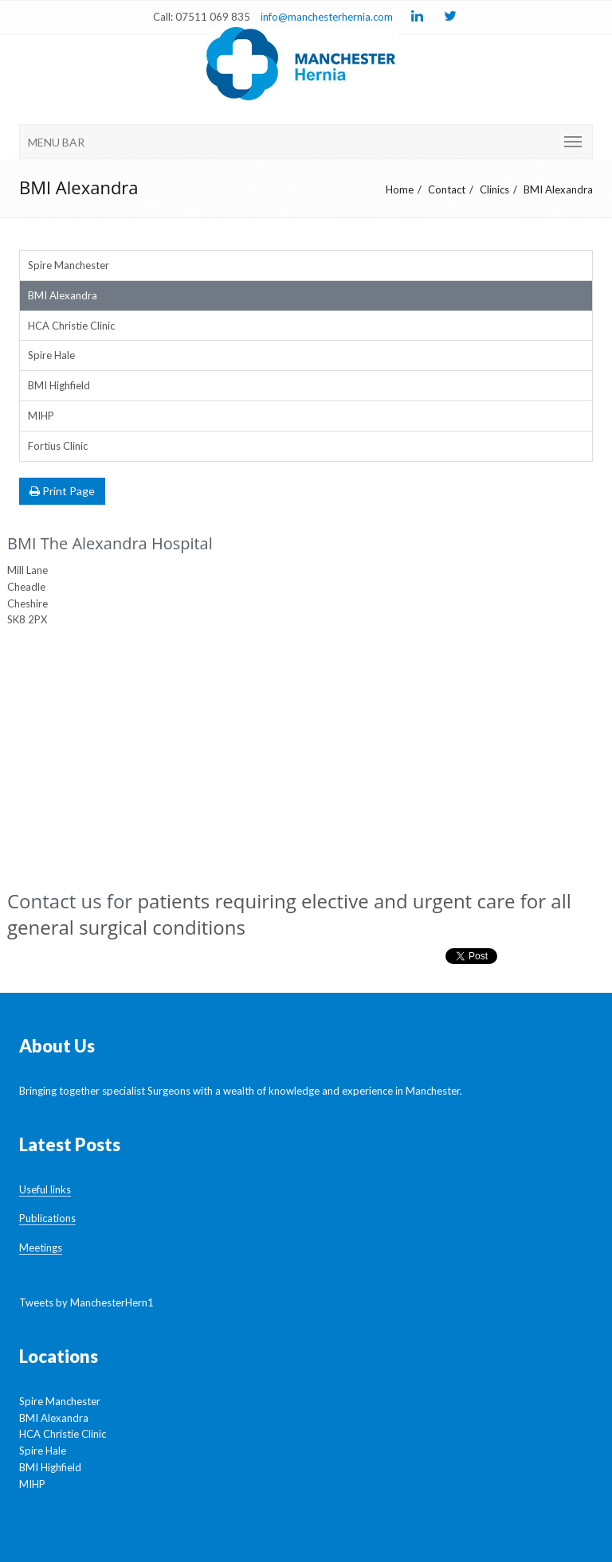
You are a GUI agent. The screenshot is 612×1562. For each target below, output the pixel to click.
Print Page (62, 491)
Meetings (40, 1247)
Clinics (494, 189)
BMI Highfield (59, 385)
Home (400, 189)
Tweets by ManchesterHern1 (86, 1302)
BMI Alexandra (558, 189)
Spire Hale (51, 355)
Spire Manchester (68, 265)
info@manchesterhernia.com (327, 16)
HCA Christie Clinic (71, 325)
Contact (446, 189)
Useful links (45, 1189)
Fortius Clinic (58, 445)
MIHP (41, 415)
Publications (47, 1218)
